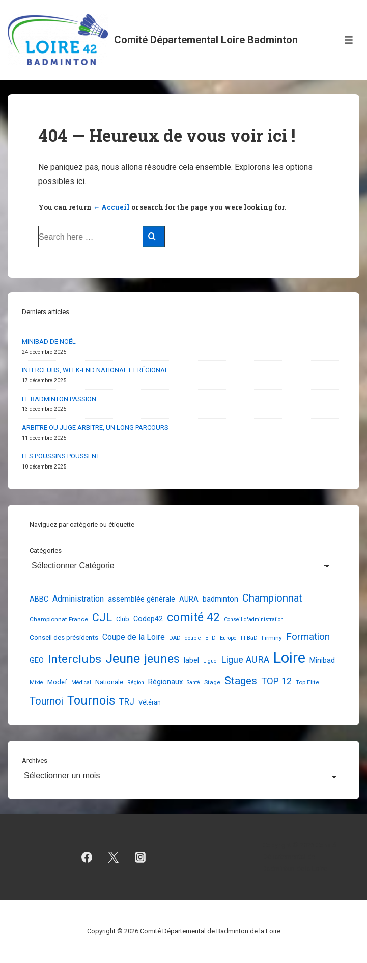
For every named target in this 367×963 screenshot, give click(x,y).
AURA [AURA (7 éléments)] (189, 599)
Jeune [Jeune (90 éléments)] (122, 658)
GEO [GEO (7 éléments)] (37, 660)
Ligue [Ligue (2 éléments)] (210, 661)
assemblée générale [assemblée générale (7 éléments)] (141, 599)
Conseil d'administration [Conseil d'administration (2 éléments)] (254, 619)
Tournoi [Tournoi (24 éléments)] (46, 701)
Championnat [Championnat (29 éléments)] (272, 598)
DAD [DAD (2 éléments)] (175, 638)
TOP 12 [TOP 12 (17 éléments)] (276, 680)
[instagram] (140, 857)
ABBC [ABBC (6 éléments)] (39, 599)
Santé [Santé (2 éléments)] (193, 682)
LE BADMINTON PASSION (59, 399)
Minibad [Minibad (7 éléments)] (322, 660)
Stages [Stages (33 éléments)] (240, 680)
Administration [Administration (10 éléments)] (78, 599)
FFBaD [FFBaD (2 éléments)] (249, 638)
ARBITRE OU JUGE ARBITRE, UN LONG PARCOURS (95, 427)
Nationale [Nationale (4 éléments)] (109, 682)
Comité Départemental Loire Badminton (206, 40)
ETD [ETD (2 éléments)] (210, 638)
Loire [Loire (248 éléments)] (289, 657)
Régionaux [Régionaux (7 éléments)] (165, 681)
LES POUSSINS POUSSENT (61, 456)
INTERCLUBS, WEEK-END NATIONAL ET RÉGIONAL (95, 370)
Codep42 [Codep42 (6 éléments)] (148, 619)
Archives (34, 760)
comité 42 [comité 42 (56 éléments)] (193, 617)
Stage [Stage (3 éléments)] (212, 682)
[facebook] (86, 857)
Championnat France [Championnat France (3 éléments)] (59, 619)
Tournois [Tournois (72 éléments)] (91, 700)
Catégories (46, 550)
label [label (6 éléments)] (191, 660)
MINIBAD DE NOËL (49, 341)
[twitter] (113, 857)
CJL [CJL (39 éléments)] (102, 617)
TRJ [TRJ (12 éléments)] (126, 701)
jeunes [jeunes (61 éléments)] (162, 659)
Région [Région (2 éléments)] (135, 682)
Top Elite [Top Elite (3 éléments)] (307, 682)
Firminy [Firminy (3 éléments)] (272, 637)
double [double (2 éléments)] (193, 638)
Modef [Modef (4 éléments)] (57, 682)
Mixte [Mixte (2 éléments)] (36, 682)
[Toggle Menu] (349, 40)
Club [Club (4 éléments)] (122, 619)
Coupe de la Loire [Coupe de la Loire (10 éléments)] (133, 637)
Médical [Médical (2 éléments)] (81, 682)
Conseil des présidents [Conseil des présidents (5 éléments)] (64, 637)
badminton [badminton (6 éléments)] (220, 599)
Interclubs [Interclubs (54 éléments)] (74, 659)
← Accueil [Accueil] (111, 207)
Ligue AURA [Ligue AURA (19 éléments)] (245, 659)
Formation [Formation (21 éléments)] (308, 636)
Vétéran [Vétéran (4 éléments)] (149, 702)
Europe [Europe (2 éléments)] (228, 638)
